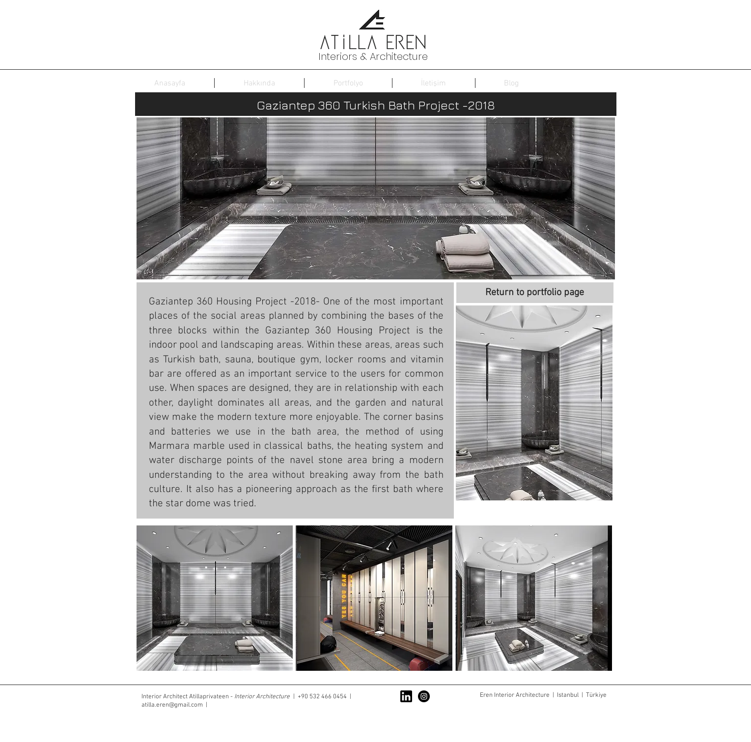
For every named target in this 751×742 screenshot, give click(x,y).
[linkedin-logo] (406, 696)
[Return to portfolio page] (534, 292)
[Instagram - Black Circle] (424, 696)
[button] (534, 403)
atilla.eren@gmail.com (172, 705)
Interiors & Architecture (373, 56)
